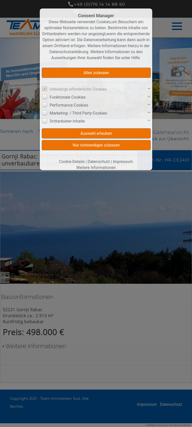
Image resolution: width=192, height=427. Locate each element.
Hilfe (136, 57)
